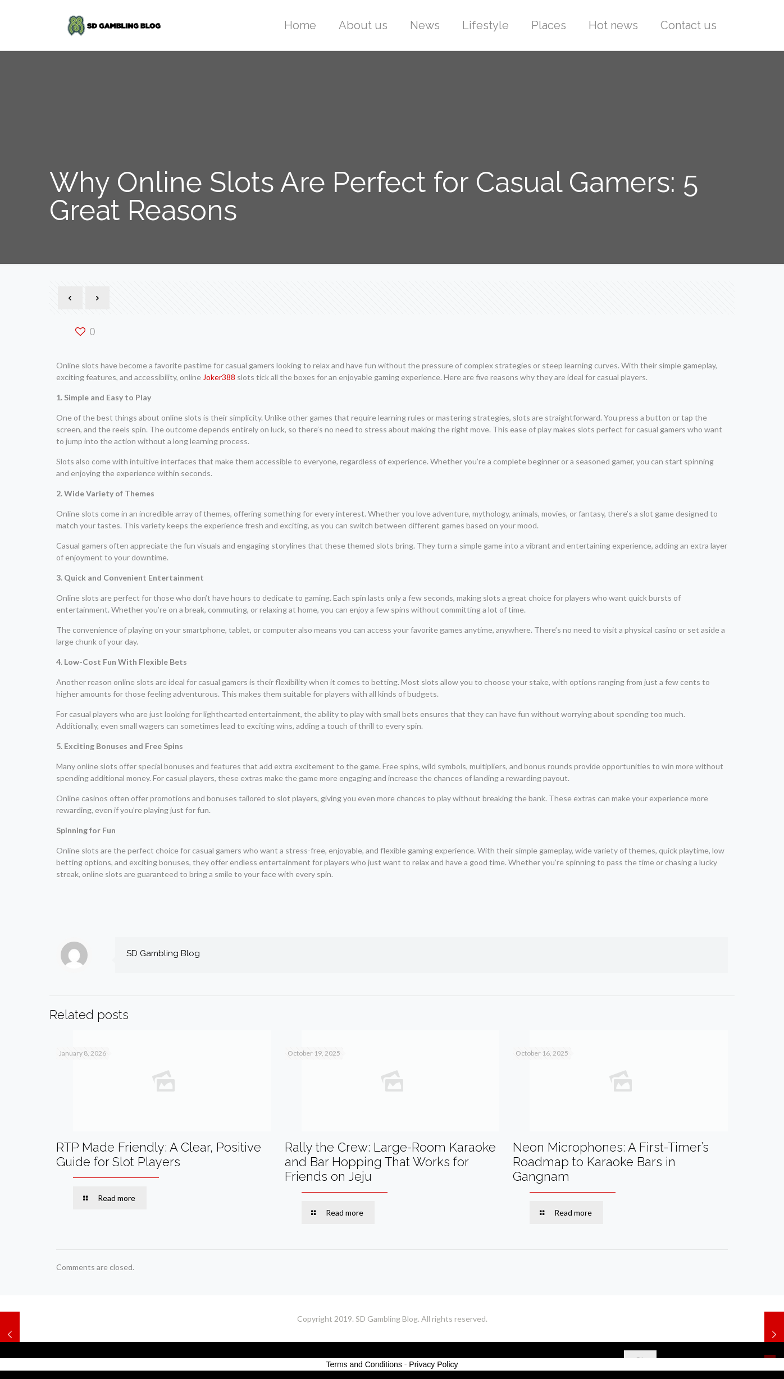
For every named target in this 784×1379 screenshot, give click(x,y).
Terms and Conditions (364, 1364)
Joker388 (219, 377)
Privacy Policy (433, 1364)
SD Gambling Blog (163, 953)
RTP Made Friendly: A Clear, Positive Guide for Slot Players (158, 1154)
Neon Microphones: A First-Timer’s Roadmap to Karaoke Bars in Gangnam (611, 1162)
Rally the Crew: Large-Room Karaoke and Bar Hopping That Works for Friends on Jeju (390, 1162)
